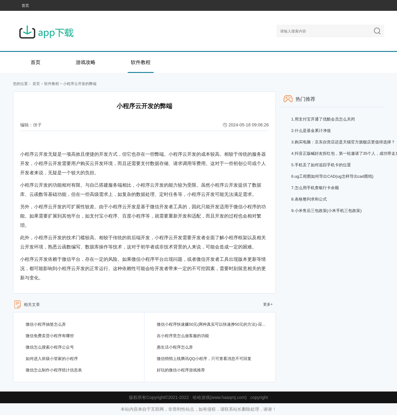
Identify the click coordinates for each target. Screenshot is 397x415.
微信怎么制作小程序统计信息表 (54, 370)
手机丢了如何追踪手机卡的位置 (321, 165)
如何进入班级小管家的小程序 (52, 358)
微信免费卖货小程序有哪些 (50, 335)
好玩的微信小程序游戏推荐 (181, 370)
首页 (25, 5)
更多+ (268, 304)
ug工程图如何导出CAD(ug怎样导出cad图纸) (332, 176)
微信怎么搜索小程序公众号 (50, 347)
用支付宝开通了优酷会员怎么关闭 (323, 119)
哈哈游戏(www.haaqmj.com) (220, 397)
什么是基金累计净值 (311, 130)
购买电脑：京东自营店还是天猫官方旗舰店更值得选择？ (343, 142)
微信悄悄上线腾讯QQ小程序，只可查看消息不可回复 (204, 358)
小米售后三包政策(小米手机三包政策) (326, 210)
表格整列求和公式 (309, 199)
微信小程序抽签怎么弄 (46, 324)
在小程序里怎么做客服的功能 (183, 335)
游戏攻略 (86, 62)
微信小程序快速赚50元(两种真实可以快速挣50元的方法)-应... (211, 324)
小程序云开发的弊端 (79, 84)
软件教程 (141, 62)
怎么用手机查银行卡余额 (315, 187)
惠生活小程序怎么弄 (175, 347)
